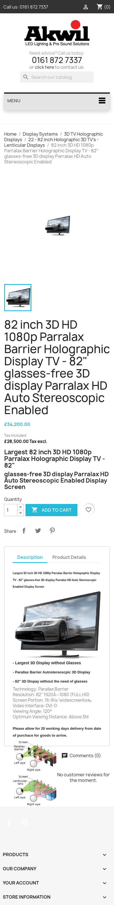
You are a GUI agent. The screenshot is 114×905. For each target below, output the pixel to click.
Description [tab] (30, 557)
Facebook (9, 822)
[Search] (57, 77)
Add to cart (51, 510)
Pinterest (52, 530)
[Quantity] (10, 510)
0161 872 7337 (34, 7)
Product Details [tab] (69, 557)
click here (44, 67)
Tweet (38, 530)
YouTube (24, 822)
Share (23, 530)
